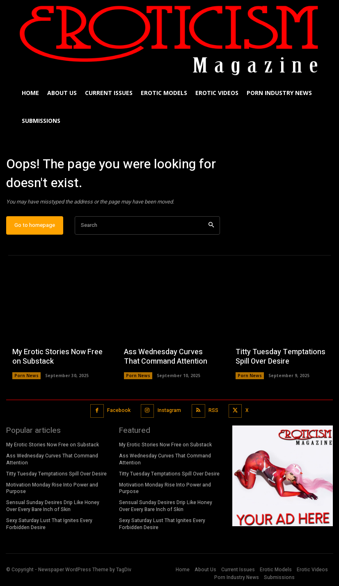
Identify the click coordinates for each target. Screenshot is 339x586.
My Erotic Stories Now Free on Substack (57, 356)
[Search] (211, 225)
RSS (213, 410)
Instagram (169, 410)
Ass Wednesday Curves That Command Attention (165, 356)
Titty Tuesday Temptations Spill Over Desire (280, 356)
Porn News (26, 375)
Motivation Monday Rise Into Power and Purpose (52, 488)
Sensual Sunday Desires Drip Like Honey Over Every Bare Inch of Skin (52, 506)
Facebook (119, 410)
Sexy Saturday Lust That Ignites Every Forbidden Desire (49, 524)
